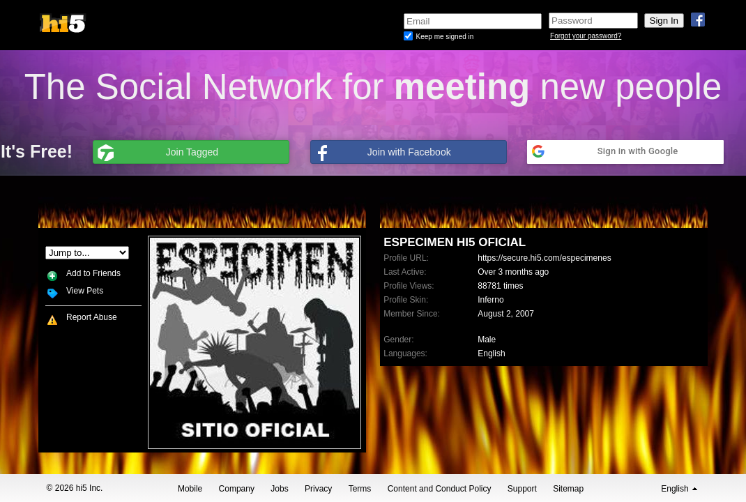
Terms (360, 489)
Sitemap (568, 489)
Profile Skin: (405, 300)
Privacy (318, 489)
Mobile (190, 489)
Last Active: (404, 272)
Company (236, 489)
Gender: (398, 339)
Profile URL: (406, 258)
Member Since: (411, 314)
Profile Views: (408, 286)
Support (522, 489)
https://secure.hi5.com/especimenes (544, 258)
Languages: (405, 353)
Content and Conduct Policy (440, 489)
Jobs (279, 489)
